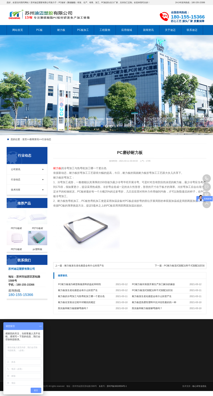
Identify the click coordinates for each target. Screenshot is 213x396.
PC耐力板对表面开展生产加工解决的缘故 (153, 284)
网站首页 (17, 30)
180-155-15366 (207, 178)
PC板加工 (83, 30)
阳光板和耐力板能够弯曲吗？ (73, 308)
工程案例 (105, 30)
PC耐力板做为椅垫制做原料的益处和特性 (79, 284)
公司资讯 (15, 169)
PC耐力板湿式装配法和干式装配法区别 (184, 265)
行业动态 (46, 139)
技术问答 (15, 189)
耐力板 (61, 30)
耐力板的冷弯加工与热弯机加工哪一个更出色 (81, 296)
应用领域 (126, 30)
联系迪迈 (192, 30)
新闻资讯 (148, 30)
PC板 (39, 30)
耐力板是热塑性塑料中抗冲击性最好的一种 (154, 302)
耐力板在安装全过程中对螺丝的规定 (76, 302)
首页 (24, 139)
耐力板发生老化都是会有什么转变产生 (84, 265)
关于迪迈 (170, 30)
